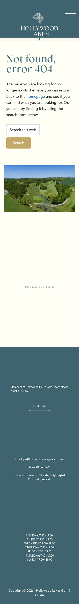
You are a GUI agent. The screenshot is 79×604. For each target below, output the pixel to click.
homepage (36, 96)
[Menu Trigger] (70, 13)
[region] (39, 279)
